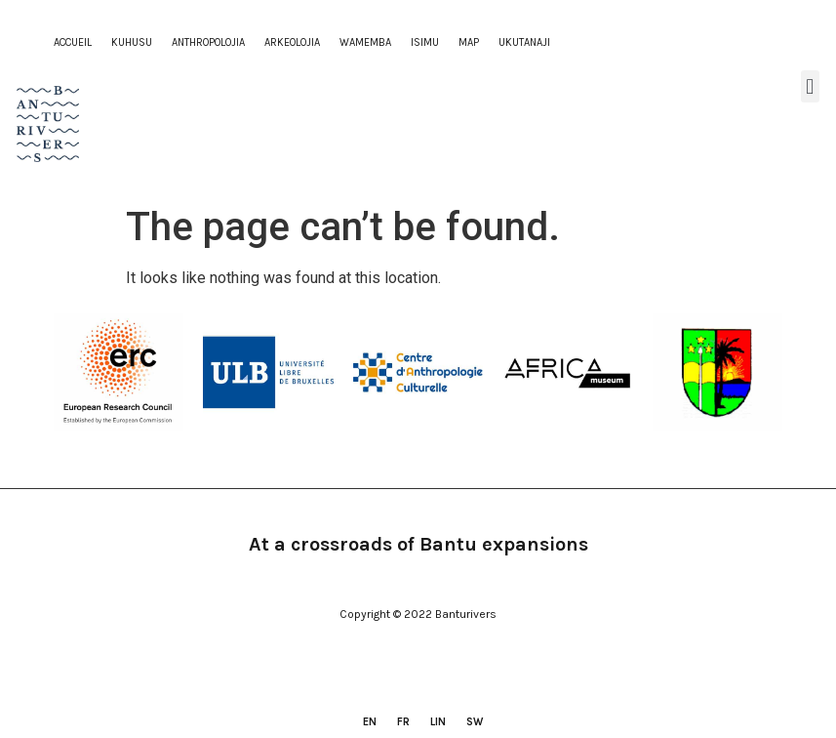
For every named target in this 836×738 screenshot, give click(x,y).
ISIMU (425, 42)
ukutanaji (524, 42)
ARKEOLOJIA (292, 42)
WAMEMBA (365, 42)
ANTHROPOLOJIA (208, 42)
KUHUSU (131, 42)
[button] (810, 86)
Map (468, 42)
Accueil (73, 42)
